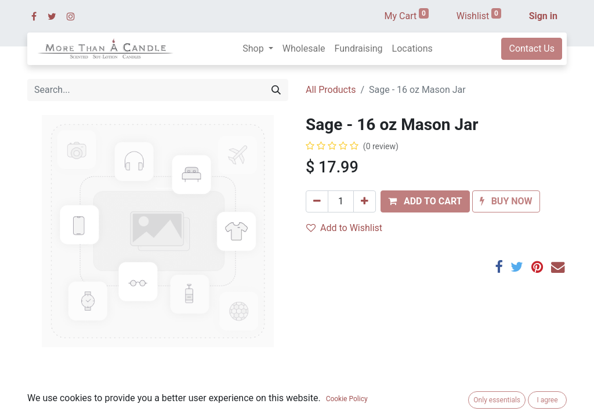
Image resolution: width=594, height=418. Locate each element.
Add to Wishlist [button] (344, 227)
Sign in (543, 15)
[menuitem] (304, 48)
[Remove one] (317, 201)
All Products (331, 89)
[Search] (276, 90)
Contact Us (532, 48)
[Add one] (364, 201)
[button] (425, 201)
